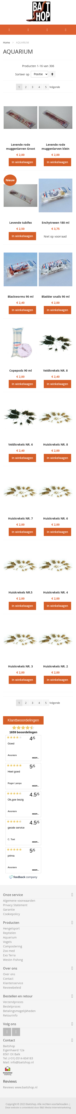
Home (7, 42)
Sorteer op (22, 74)
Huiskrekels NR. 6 (55, 518)
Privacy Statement (15, 905)
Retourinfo (10, 1015)
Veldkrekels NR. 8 (55, 370)
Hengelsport (11, 928)
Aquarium (10, 937)
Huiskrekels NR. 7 (20, 518)
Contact (8, 979)
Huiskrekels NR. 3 (20, 666)
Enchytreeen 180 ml (55, 223)
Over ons (9, 974)
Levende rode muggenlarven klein (55, 147)
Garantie (9, 909)
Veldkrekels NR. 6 (20, 444)
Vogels (7, 942)
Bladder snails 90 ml (56, 296)
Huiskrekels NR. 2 (55, 666)
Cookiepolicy (11, 914)
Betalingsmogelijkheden (19, 1011)
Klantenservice (13, 983)
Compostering (12, 946)
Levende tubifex (20, 223)
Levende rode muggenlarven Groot (20, 147)
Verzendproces (13, 1002)
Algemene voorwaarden (19, 900)
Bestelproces (11, 1006)
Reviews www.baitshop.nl (20, 1087)
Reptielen (9, 933)
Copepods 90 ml (20, 370)
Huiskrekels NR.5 (20, 592)
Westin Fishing (13, 960)
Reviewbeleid (12, 987)
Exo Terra (9, 955)
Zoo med (9, 951)
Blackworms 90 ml (20, 296)
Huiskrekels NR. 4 (55, 592)
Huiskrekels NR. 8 (55, 444)
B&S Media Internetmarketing (55, 1107)
